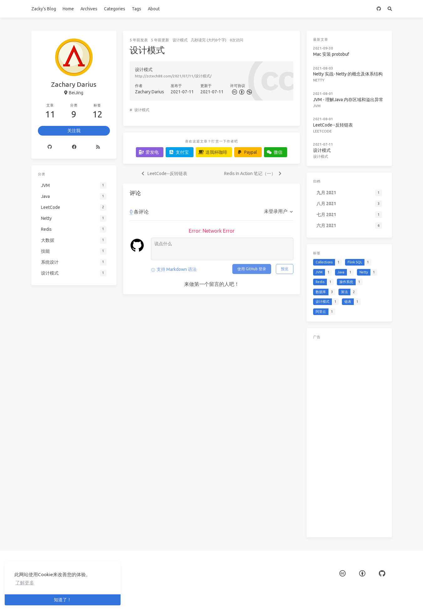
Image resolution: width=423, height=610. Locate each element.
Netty (318, 80)
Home (68, 8)
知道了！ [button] (62, 599)
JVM (317, 106)
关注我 (73, 130)
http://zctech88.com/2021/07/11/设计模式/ (173, 76)
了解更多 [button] (24, 582)
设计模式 (180, 40)
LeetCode (322, 131)
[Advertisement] (349, 437)
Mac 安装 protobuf (331, 54)
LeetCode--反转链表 (333, 124)
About (154, 8)
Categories (114, 8)
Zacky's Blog (43, 8)
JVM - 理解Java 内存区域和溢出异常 (348, 99)
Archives (88, 8)
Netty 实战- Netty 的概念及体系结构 (348, 73)
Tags (136, 8)
